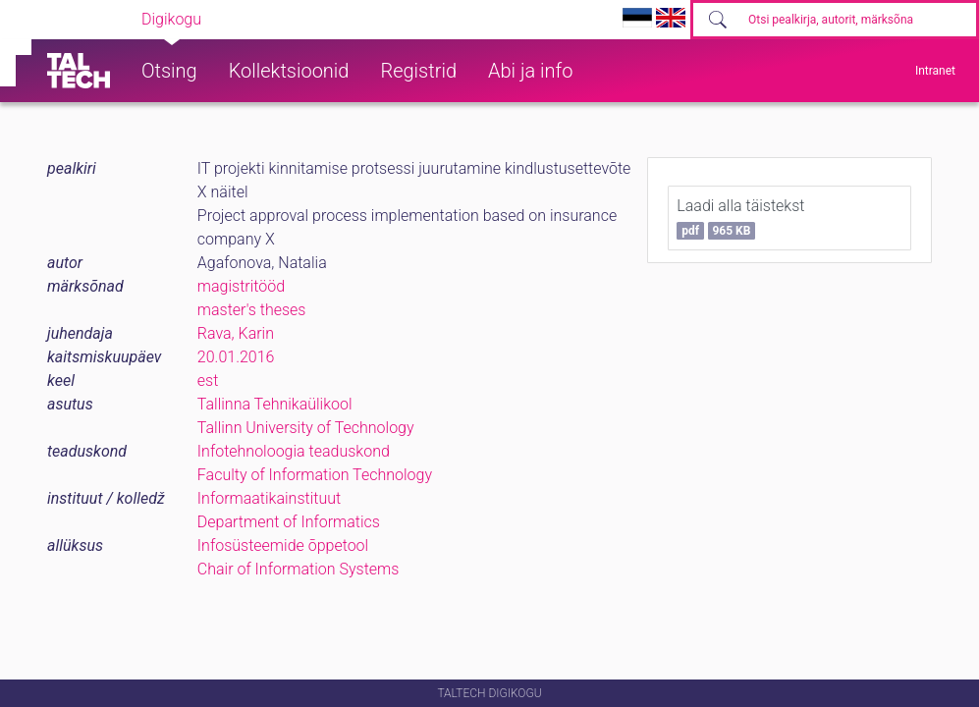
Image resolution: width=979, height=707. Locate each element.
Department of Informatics (288, 522)
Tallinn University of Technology (305, 427)
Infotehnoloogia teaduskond (293, 451)
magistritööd (241, 286)
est (208, 380)
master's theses (251, 309)
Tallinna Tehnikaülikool (275, 404)
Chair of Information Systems (298, 569)
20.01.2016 (236, 357)
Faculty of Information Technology (314, 474)
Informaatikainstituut (269, 498)
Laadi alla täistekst (740, 218)
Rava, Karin (235, 333)
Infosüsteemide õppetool (282, 545)
